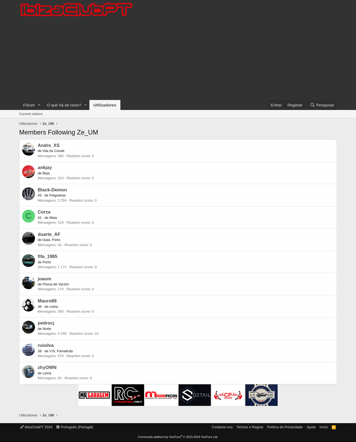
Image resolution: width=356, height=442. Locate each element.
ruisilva (46, 345)
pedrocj (46, 323)
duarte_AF (49, 234)
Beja (46, 173)
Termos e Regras (249, 427)
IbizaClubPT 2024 (36, 427)
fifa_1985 (47, 256)
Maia (53, 218)
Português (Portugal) (74, 427)
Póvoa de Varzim (56, 284)
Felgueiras (57, 195)
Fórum (29, 105)
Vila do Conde (53, 151)
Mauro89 (47, 300)
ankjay (45, 167)
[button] (39, 105)
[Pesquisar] (322, 105)
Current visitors (31, 114)
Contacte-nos (222, 427)
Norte (47, 329)
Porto (47, 262)
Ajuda (311, 427)
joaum (44, 278)
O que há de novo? (64, 105)
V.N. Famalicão (61, 351)
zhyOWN (47, 367)
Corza (44, 212)
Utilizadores (104, 105)
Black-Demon (52, 189)
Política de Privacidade (285, 427)
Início (323, 427)
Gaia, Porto (51, 240)
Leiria (53, 307)
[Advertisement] (178, 59)
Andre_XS (49, 145)
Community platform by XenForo (178, 436)
